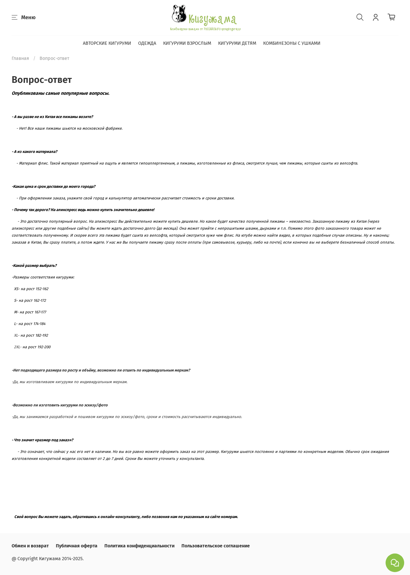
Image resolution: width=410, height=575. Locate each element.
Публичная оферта (76, 546)
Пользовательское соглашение (215, 546)
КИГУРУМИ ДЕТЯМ (237, 43)
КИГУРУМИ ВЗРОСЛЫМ (187, 43)
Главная (20, 58)
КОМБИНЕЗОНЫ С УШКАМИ (291, 43)
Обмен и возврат (30, 546)
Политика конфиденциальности (139, 546)
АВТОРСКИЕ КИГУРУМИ (107, 43)
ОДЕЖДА (147, 43)
